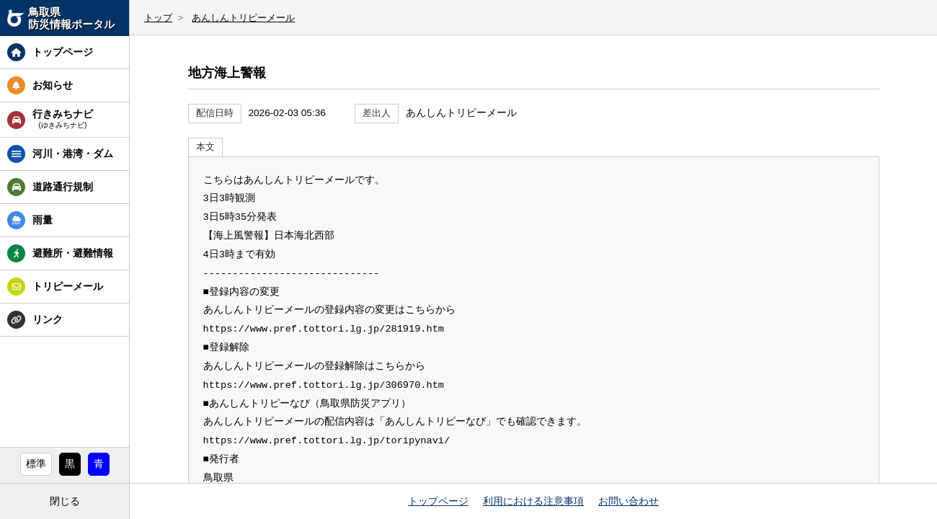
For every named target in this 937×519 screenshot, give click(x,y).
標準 (36, 463)
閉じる (65, 501)
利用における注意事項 (533, 501)
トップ (158, 17)
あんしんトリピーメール (243, 17)
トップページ (438, 501)
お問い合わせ (628, 501)
